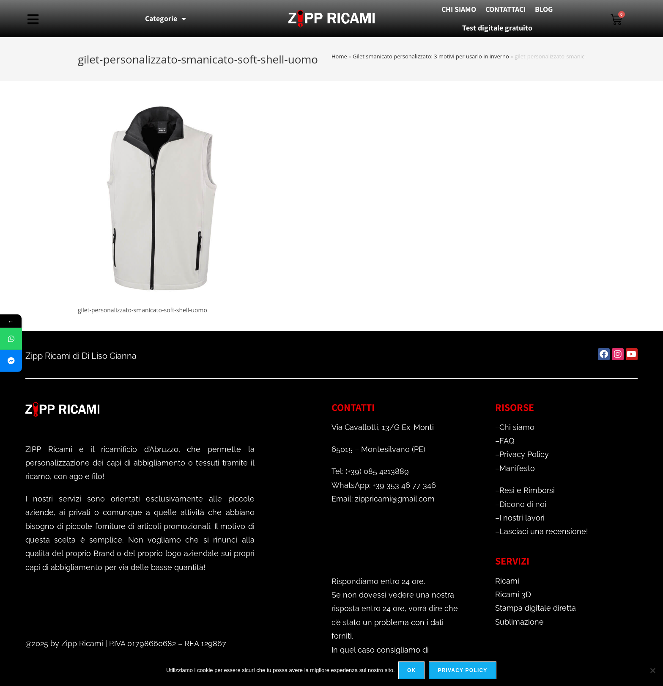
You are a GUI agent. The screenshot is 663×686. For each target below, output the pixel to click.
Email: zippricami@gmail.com (383, 498)
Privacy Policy (524, 454)
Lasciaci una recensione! (543, 531)
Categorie (165, 19)
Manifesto (517, 468)
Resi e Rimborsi (527, 490)
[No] (652, 671)
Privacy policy (463, 671)
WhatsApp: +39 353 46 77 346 (384, 485)
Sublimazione (519, 621)
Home (339, 56)
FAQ (506, 440)
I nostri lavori (522, 517)
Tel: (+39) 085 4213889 (370, 471)
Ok (412, 671)
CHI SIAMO (458, 9)
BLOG (544, 9)
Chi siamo (516, 427)
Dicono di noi (522, 504)
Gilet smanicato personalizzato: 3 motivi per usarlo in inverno (431, 56)
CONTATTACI (505, 9)
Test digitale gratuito (497, 28)
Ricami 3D (513, 594)
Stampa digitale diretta (535, 607)
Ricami (507, 580)
